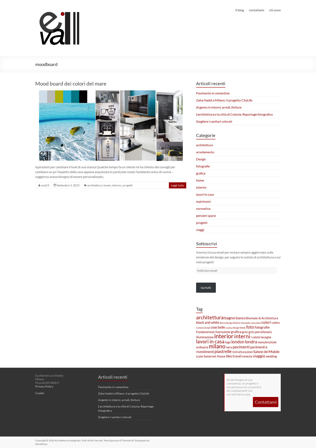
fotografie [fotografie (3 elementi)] (262, 327)
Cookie (39, 393)
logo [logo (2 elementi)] (228, 342)
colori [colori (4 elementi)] (266, 322)
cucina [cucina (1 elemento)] (229, 327)
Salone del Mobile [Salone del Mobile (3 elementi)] (266, 352)
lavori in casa (205, 194)
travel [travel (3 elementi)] (237, 356)
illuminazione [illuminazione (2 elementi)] (205, 337)
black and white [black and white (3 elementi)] (207, 322)
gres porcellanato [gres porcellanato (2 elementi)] (260, 332)
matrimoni (203, 201)
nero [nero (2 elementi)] (229, 347)
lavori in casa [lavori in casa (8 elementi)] (210, 341)
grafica (200, 173)
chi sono (275, 10)
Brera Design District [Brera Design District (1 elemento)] (230, 323)
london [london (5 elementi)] (237, 341)
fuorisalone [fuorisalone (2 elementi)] (222, 332)
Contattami (266, 402)
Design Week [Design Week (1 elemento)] (239, 327)
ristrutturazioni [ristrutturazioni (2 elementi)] (242, 352)
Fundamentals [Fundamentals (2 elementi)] (205, 332)
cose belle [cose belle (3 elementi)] (218, 327)
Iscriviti (206, 287)
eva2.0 (45, 185)
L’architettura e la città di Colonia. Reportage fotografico (234, 114)
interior (116, 185)
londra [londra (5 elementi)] (251, 341)
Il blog (239, 10)
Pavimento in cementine (213, 93)
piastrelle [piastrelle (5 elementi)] (223, 351)
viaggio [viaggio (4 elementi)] (259, 356)
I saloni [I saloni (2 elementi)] (255, 337)
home (107, 185)
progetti (128, 185)
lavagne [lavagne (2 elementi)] (266, 337)
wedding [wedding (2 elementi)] (271, 356)
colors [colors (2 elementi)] (276, 322)
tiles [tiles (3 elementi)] (229, 356)
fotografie (203, 166)
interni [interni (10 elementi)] (242, 336)
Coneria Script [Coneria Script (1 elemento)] (203, 327)
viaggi (200, 230)
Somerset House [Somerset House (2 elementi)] (214, 356)
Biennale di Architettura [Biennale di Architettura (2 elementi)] (262, 318)
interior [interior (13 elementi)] (224, 335)
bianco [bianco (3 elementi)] (240, 318)
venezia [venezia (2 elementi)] (247, 356)
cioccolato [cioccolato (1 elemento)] (256, 323)
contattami (256, 10)
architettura (94, 185)
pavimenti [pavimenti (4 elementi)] (241, 347)
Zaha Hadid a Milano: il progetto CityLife (224, 100)
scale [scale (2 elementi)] (199, 356)
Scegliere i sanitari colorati (214, 121)
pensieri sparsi (206, 215)
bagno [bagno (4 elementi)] (229, 317)
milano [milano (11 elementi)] (217, 346)
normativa (203, 208)
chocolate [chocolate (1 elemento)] (245, 323)
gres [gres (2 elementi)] (245, 332)
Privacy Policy (44, 386)
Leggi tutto (177, 185)
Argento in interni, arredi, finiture (219, 107)
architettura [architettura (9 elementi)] (210, 317)
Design (201, 159)
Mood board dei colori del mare (70, 83)
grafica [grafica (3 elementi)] (236, 332)
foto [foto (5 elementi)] (250, 327)
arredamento (205, 152)
